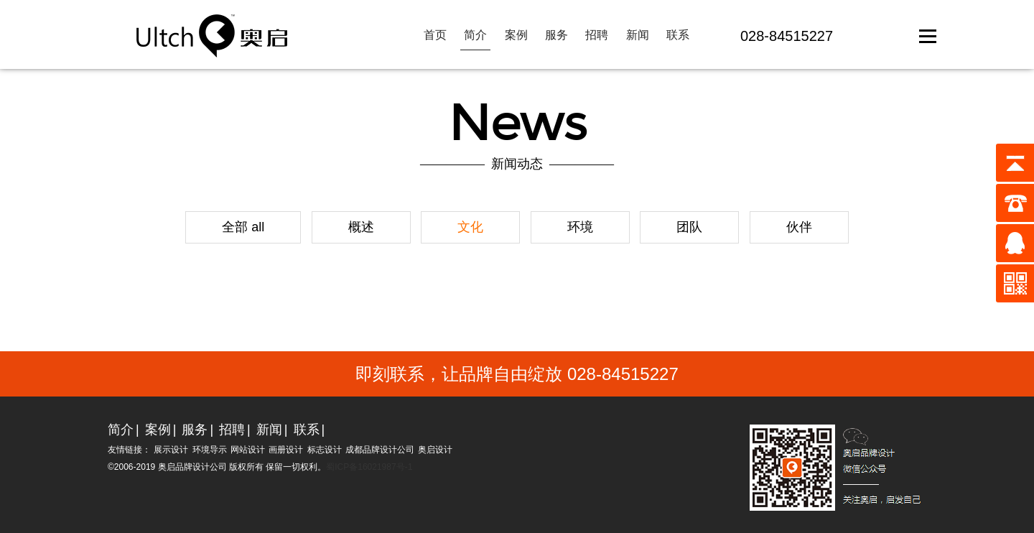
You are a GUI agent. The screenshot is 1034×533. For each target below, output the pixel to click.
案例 (516, 35)
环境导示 (209, 450)
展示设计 (171, 450)
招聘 (596, 35)
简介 (475, 35)
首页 (435, 35)
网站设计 (247, 450)
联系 (677, 35)
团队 (689, 227)
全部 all (243, 227)
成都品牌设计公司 (379, 450)
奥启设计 (435, 450)
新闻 (637, 35)
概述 (361, 227)
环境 (580, 227)
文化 (470, 227)
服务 (556, 35)
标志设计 (324, 450)
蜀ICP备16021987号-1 (369, 467)
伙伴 (799, 227)
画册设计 (286, 450)
